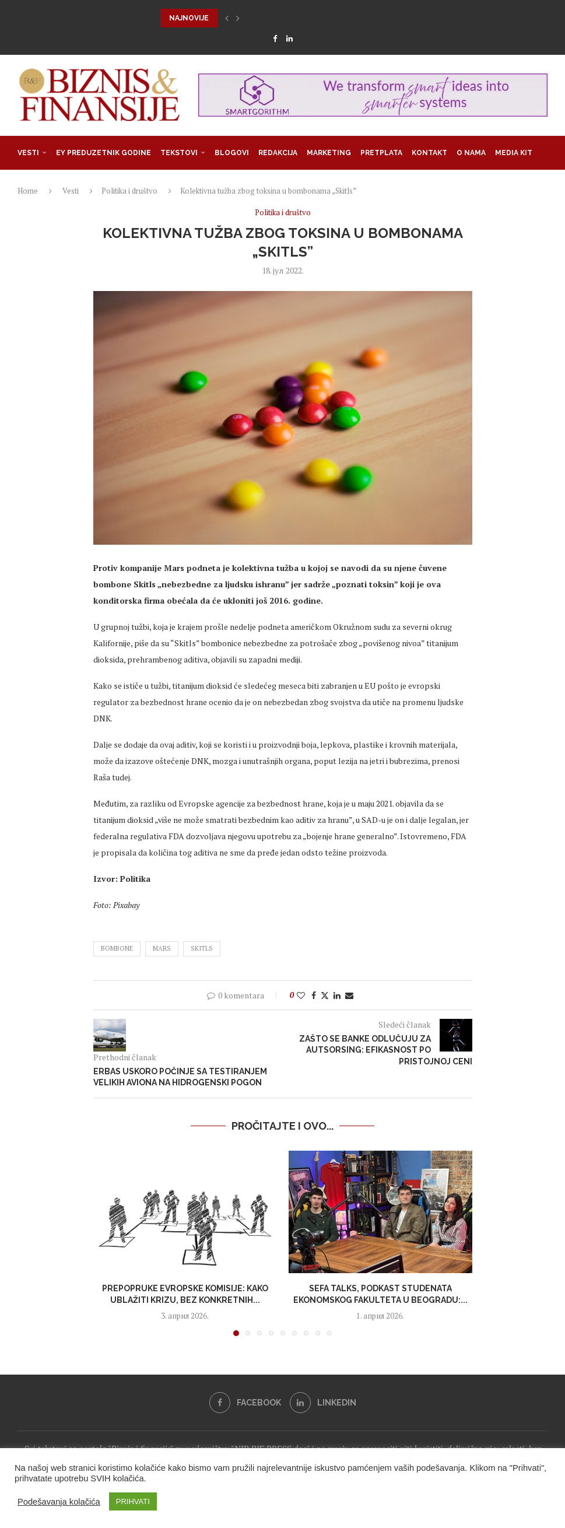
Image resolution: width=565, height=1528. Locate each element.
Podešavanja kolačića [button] (58, 1501)
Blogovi (232, 153)
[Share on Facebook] (313, 995)
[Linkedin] (289, 38)
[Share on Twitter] (325, 995)
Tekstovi (179, 153)
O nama (471, 153)
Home (27, 190)
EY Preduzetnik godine (103, 153)
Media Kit (513, 153)
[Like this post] (301, 995)
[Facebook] (275, 38)
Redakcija (277, 153)
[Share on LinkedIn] (337, 995)
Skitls (202, 948)
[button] (226, 18)
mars (162, 948)
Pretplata (381, 153)
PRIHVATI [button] (133, 1501)
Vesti (28, 153)
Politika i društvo (129, 190)
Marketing (329, 153)
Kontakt (429, 153)
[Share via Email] (349, 995)
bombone (117, 948)
